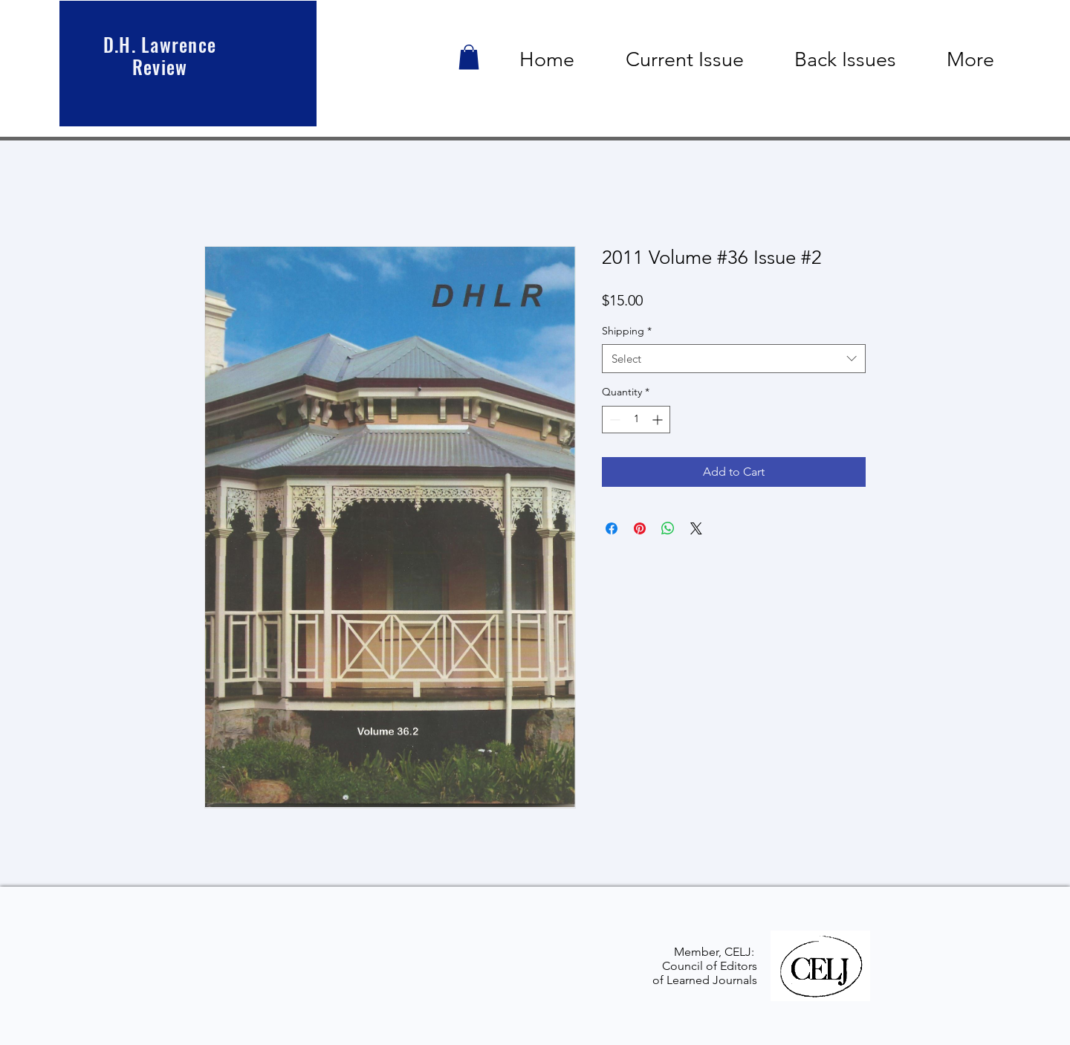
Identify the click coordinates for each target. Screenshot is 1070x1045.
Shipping (627, 330)
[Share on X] (696, 528)
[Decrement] (613, 420)
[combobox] (734, 358)
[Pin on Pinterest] (640, 528)
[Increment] (658, 420)
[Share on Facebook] (611, 528)
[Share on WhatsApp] (668, 528)
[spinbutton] (636, 420)
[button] (468, 57)
